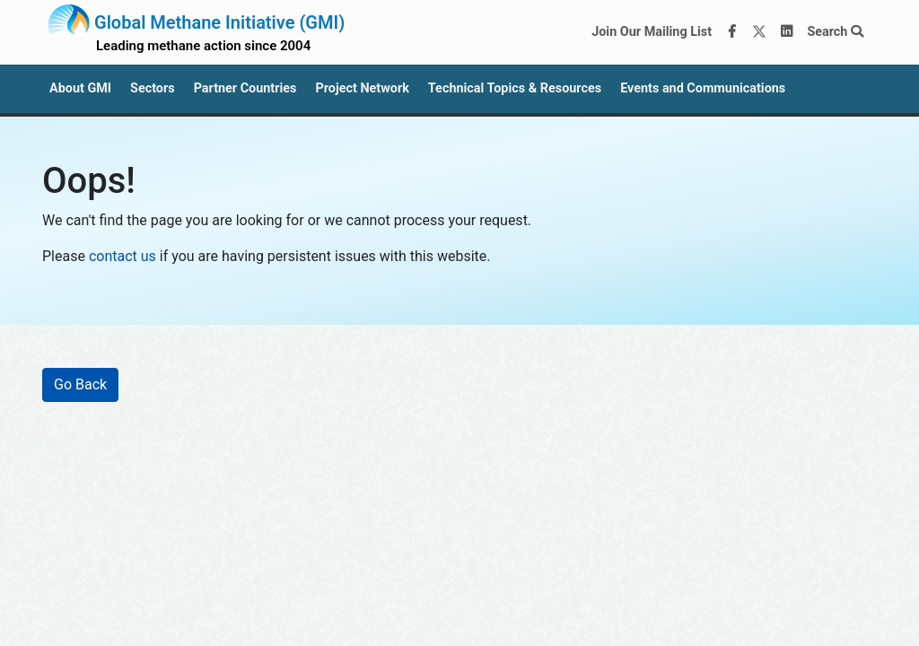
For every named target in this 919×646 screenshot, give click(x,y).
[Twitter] (759, 32)
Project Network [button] (361, 88)
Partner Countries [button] (245, 88)
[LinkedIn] (787, 32)
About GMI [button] (80, 88)
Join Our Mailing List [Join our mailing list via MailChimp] (651, 31)
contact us (122, 256)
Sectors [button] (152, 88)
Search (835, 31)
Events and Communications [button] (702, 88)
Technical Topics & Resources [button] (514, 88)
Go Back (80, 384)
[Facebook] (732, 32)
